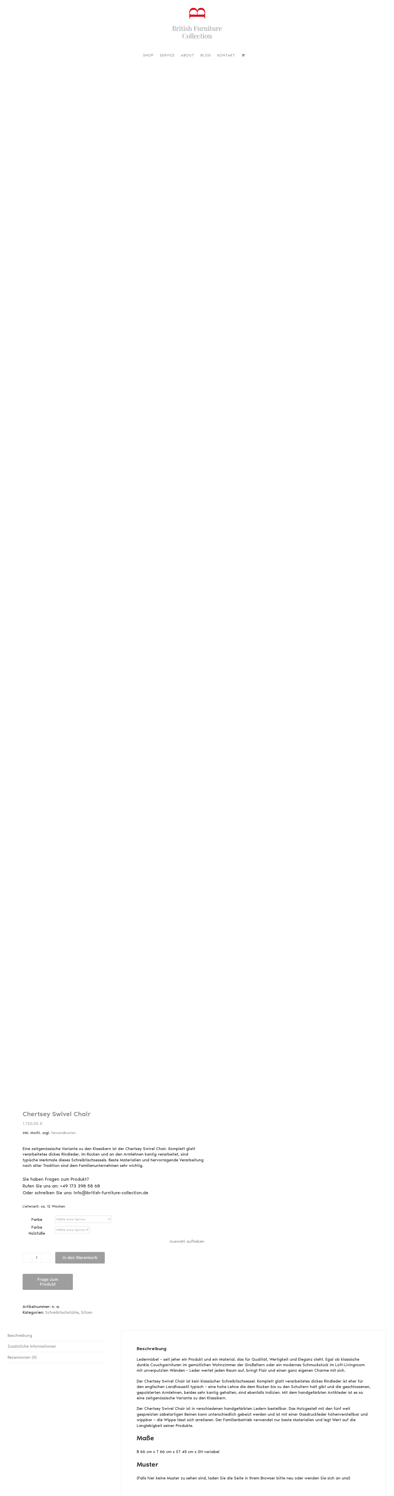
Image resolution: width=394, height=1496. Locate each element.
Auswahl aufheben (187, 1071)
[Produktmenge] (36, 1087)
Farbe (36, 1049)
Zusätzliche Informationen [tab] (32, 1176)
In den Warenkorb (80, 1087)
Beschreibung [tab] (20, 1165)
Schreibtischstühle (62, 1142)
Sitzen (86, 1142)
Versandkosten (63, 962)
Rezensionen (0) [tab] (22, 1187)
